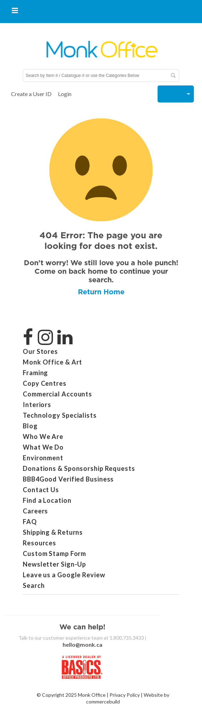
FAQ (30, 521)
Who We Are (43, 436)
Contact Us (41, 490)
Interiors (37, 404)
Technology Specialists (60, 415)
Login (64, 93)
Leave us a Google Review (64, 575)
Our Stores (40, 351)
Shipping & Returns (53, 532)
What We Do (43, 447)
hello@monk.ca (82, 644)
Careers (35, 511)
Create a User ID (31, 93)
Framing (35, 373)
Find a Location (47, 500)
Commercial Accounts (57, 394)
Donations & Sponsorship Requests (79, 468)
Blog (30, 426)
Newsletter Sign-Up (54, 564)
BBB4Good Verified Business (68, 479)
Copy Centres (45, 383)
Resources (39, 543)
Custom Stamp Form (54, 553)
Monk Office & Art (52, 362)
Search (33, 585)
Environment (43, 458)
